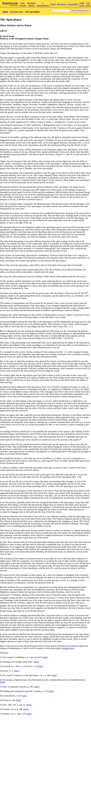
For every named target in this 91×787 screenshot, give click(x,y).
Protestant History (31, 4)
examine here (68, 648)
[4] (1, 671)
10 (11, 594)
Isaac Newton (22, 4)
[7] (1, 687)
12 (78, 605)
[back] (45, 657)
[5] (1, 675)
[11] (1, 705)
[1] (1, 657)
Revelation (61, 4)
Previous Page (16, 12)
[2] (1, 662)
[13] (2, 714)
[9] (1, 696)
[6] (1, 680)
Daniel (53, 4)
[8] (1, 691)
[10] (2, 700)
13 (44, 610)
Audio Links (82, 4)
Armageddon (72, 4)
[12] (2, 709)
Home (5, 12)
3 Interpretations (43, 4)
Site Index (88, 4)
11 (56, 597)
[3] (1, 666)
